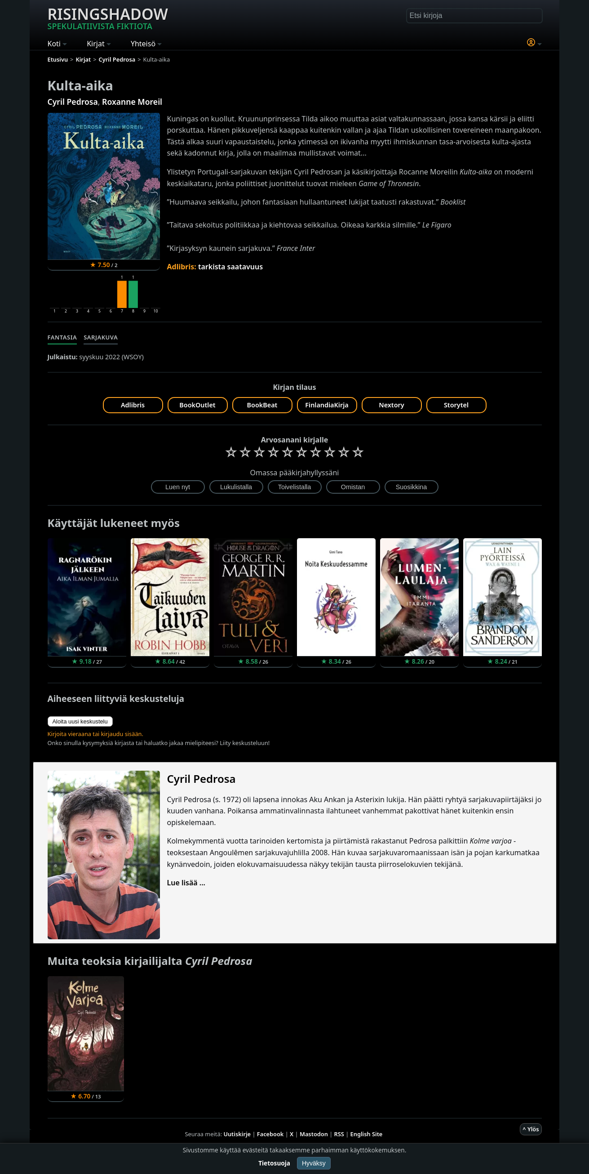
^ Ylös (531, 1129)
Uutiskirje (237, 1134)
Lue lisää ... (186, 883)
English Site (366, 1134)
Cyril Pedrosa (73, 101)
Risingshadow (108, 17)
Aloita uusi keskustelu (80, 721)
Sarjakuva (101, 337)
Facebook (270, 1134)
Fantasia (62, 337)
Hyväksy (314, 1163)
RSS (339, 1134)
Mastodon (314, 1134)
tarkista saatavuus (230, 267)
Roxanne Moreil (132, 101)
